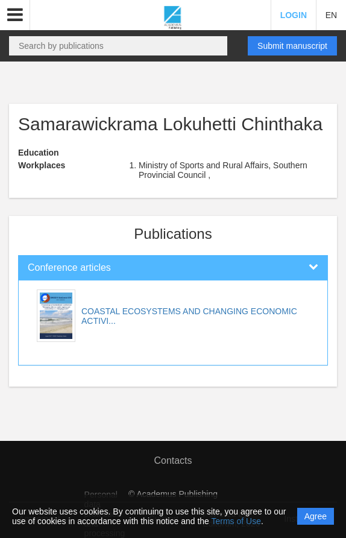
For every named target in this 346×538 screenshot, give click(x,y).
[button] (15, 15)
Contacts (173, 460)
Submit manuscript (292, 46)
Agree (315, 516)
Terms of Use (236, 521)
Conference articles (69, 267)
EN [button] (331, 15)
